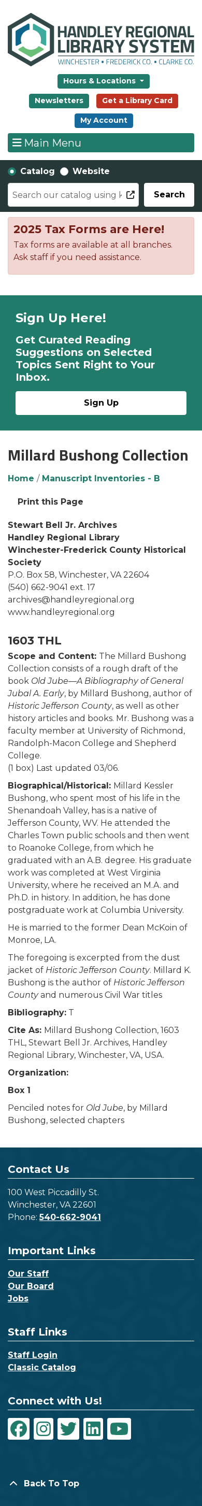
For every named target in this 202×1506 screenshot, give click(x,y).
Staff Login (32, 1355)
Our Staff (28, 1274)
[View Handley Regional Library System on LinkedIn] (93, 1429)
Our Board (31, 1286)
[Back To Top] (101, 1483)
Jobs (18, 1298)
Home (21, 478)
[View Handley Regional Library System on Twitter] (68, 1429)
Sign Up (101, 403)
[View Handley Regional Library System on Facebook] (19, 1429)
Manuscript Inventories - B (101, 478)
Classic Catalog (42, 1367)
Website (91, 171)
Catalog (37, 171)
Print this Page (50, 502)
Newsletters (59, 100)
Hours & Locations (100, 80)
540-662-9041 (70, 1217)
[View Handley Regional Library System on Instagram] (43, 1429)
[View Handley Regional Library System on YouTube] (119, 1429)
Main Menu (47, 142)
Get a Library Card (137, 100)
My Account (103, 120)
